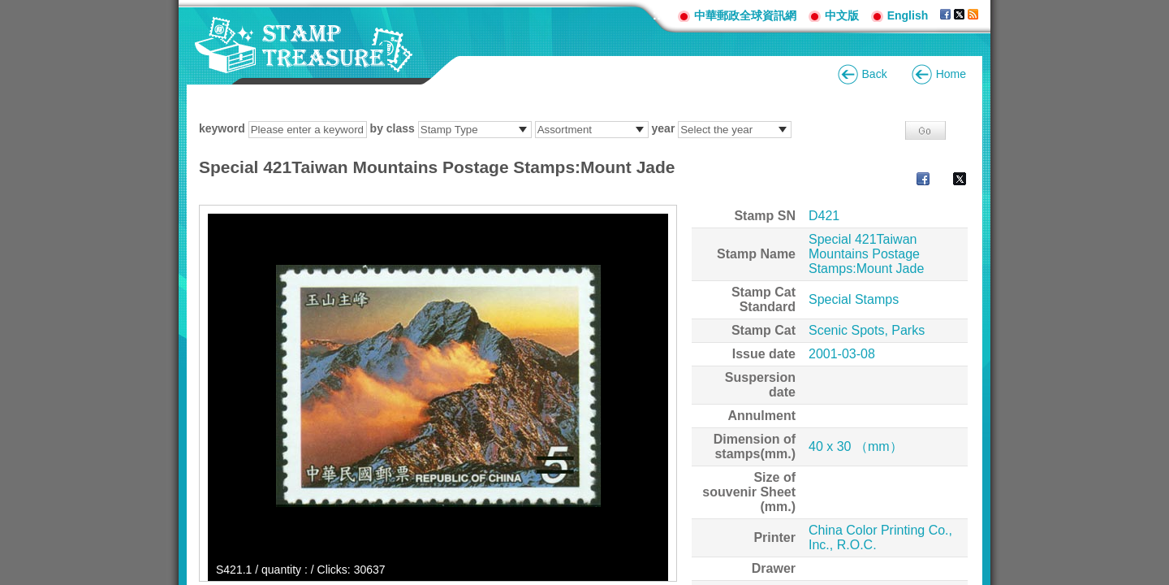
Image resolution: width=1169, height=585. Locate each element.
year (663, 128)
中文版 (842, 15)
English (908, 15)
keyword (222, 128)
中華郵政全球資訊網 (745, 15)
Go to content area (8, 8)
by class (392, 128)
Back (874, 73)
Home (951, 73)
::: (659, 15)
